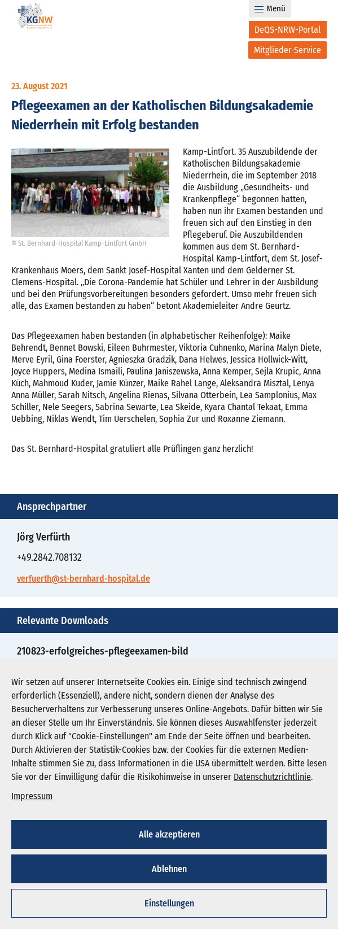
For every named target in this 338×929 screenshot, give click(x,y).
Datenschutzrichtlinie (272, 776)
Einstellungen (169, 903)
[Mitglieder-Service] (287, 50)
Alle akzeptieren (169, 834)
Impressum (31, 796)
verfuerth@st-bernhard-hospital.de (83, 578)
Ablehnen (169, 868)
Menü (270, 8)
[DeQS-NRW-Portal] (288, 29)
